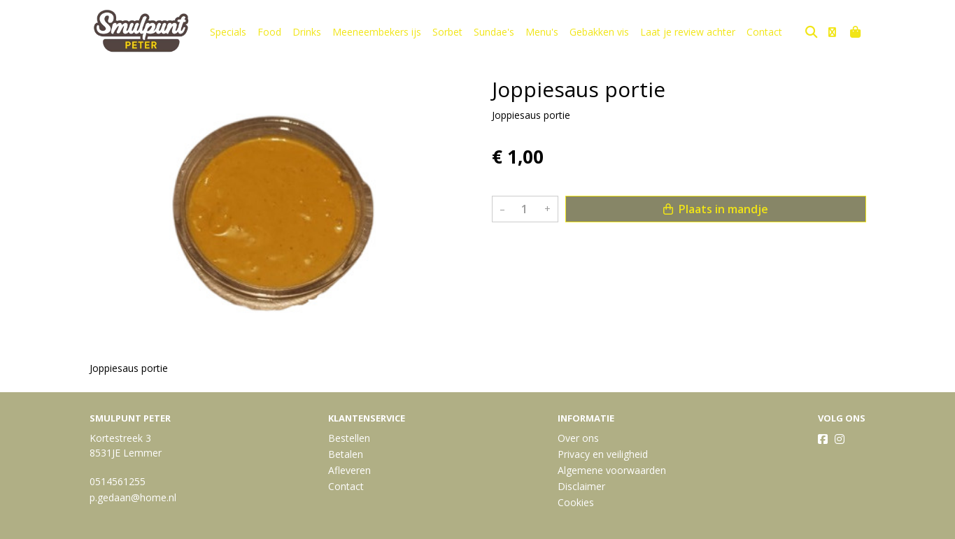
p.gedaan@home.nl (133, 497)
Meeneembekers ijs (376, 31)
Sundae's (494, 31)
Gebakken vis (599, 31)
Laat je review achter (687, 31)
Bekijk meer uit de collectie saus (571, 250)
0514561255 (118, 481)
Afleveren (349, 470)
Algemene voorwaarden (612, 470)
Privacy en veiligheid (603, 454)
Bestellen (349, 438)
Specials (228, 31)
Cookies (576, 502)
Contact (764, 31)
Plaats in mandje (715, 209)
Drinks (306, 31)
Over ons (578, 438)
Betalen (345, 454)
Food (269, 31)
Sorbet (447, 31)
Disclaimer (581, 486)
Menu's (541, 31)
